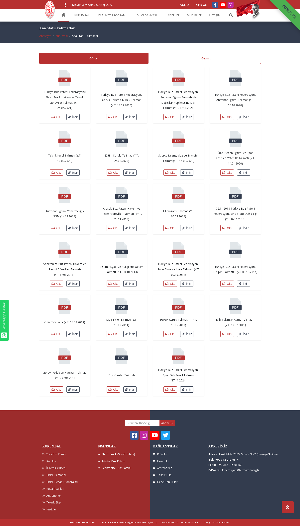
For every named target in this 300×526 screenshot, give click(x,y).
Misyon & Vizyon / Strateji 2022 (92, 5)
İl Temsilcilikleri (53, 468)
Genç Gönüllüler (165, 482)
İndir (73, 117)
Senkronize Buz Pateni (114, 468)
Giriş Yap (201, 5)
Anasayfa (45, 36)
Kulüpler (49, 509)
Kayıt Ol (184, 5)
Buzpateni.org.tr (169, 522)
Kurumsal (61, 36)
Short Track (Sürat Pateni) (116, 454)
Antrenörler (51, 495)
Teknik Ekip (51, 502)
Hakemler (161, 461)
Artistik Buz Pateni (111, 461)
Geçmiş (206, 58)
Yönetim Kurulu (54, 454)
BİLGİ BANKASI (147, 15)
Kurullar (49, 461)
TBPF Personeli (54, 475)
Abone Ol (167, 423)
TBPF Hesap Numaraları (60, 482)
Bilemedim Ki (223, 522)
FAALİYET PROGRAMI (112, 15)
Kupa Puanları (53, 489)
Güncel (93, 58)
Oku (56, 117)
